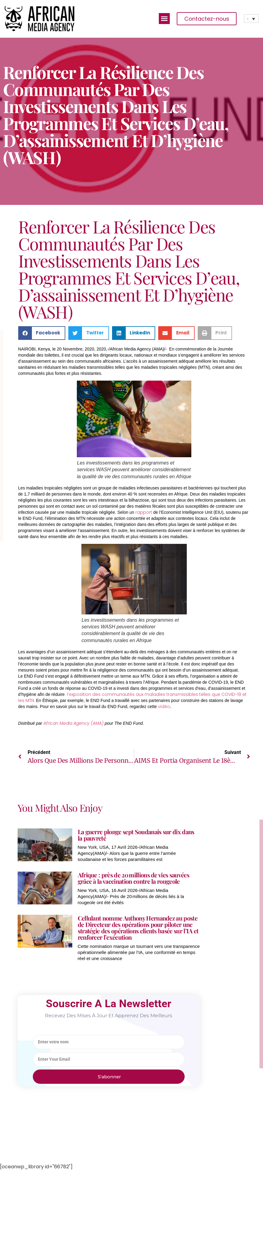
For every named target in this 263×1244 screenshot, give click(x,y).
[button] (164, 18)
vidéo (164, 706)
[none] (251, 18)
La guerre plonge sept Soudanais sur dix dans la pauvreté (136, 835)
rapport (143, 512)
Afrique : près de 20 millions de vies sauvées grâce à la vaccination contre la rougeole (133, 878)
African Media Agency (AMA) (73, 723)
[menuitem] (251, 18)
